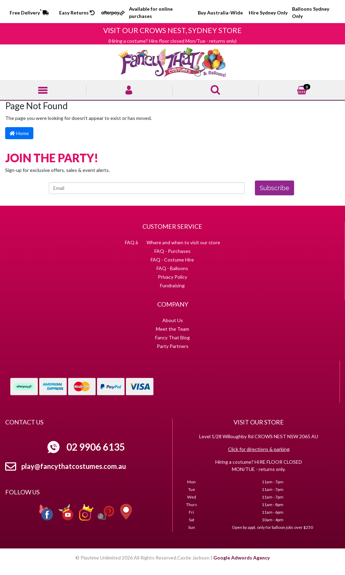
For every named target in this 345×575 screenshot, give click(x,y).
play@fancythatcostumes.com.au (73, 466)
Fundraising (172, 285)
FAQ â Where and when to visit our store (172, 242)
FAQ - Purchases (172, 251)
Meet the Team (172, 329)
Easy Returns (77, 13)
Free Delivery (29, 13)
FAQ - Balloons (172, 268)
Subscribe (274, 188)
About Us (172, 320)
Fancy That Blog (172, 337)
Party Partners (172, 346)
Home (19, 133)
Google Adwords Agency (241, 558)
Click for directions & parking (259, 449)
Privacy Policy (172, 277)
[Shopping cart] (302, 89)
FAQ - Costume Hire (172, 260)
